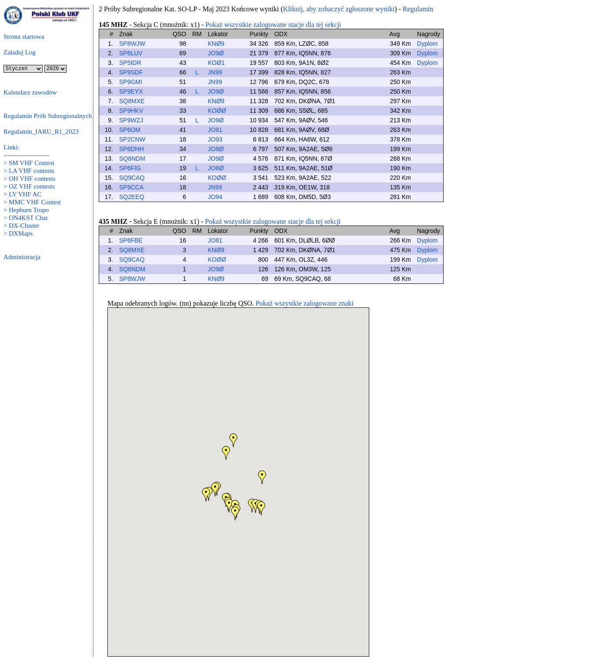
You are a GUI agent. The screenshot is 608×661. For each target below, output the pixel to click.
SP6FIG (130, 168)
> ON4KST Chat (25, 217)
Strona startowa (23, 36)
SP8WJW (132, 43)
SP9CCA (131, 187)
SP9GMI (130, 81)
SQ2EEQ (131, 196)
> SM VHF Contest (28, 162)
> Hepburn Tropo (26, 209)
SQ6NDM (132, 158)
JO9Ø (216, 53)
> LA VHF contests (28, 170)
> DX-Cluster (21, 225)
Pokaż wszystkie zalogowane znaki (305, 303)
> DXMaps (18, 233)
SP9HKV (131, 110)
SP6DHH (131, 148)
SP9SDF (131, 72)
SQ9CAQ (131, 177)
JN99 (215, 72)
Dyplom (427, 43)
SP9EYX (131, 91)
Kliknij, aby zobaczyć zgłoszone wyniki (338, 9)
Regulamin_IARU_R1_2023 (41, 131)
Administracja (21, 256)
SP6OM (129, 129)
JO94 (215, 196)
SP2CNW (132, 139)
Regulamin (418, 9)
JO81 (215, 129)
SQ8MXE (131, 101)
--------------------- (26, 155)
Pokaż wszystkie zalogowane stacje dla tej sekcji (273, 24)
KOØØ (217, 110)
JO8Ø (216, 148)
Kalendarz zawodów (30, 92)
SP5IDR (130, 62)
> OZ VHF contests (29, 186)
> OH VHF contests (29, 178)
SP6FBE (131, 240)
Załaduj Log (19, 52)
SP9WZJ (131, 120)
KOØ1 (216, 62)
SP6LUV (131, 53)
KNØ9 (216, 43)
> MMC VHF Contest (32, 202)
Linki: (11, 147)
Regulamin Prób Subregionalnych (47, 115)
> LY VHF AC (22, 194)
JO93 (215, 139)
